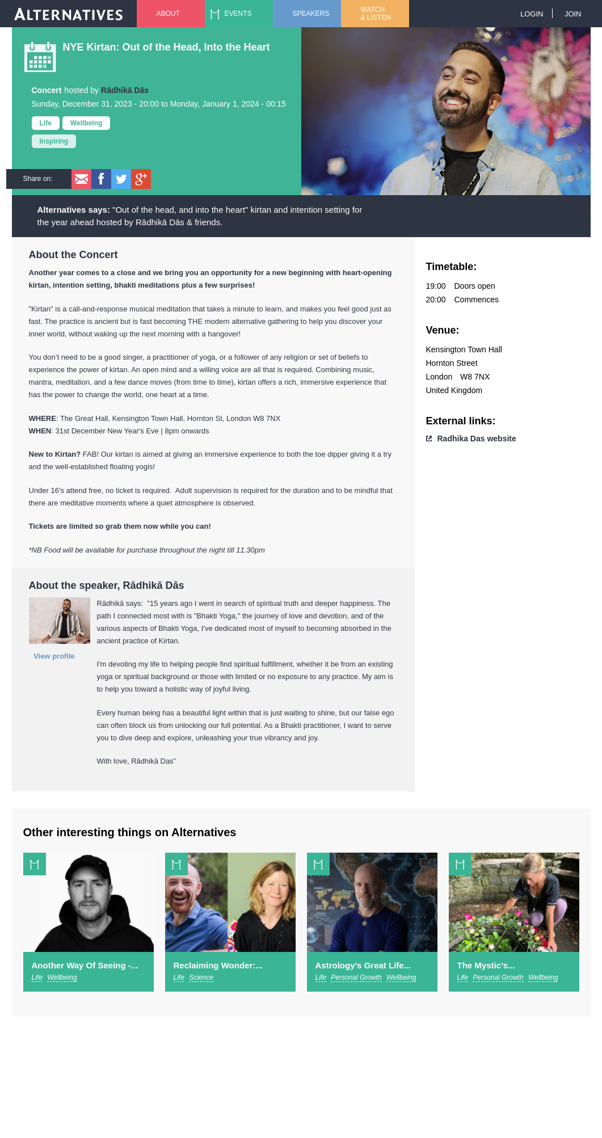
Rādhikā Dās (125, 90)
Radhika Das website (476, 438)
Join (573, 14)
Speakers (311, 14)
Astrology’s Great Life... (363, 965)
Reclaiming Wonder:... (218, 965)
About (168, 14)
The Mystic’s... (486, 965)
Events (238, 14)
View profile (54, 656)
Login (531, 14)
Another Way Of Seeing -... (85, 965)
